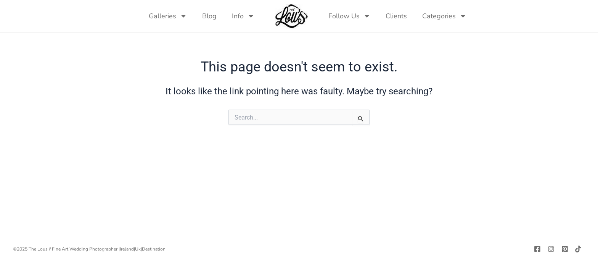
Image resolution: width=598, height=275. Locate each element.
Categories (444, 16)
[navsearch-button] (481, 16)
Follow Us (349, 16)
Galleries (168, 16)
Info (243, 16)
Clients (396, 16)
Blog (209, 16)
